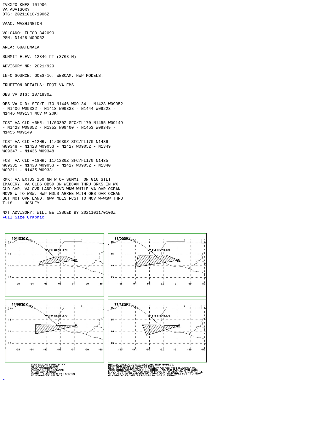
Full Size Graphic (23, 260)
